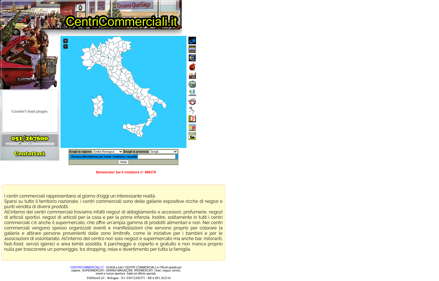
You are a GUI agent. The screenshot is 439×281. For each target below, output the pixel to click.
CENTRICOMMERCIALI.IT (87, 267)
